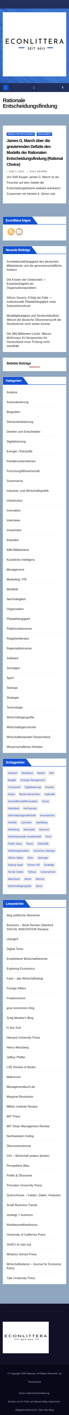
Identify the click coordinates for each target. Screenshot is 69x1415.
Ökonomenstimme (19, 1146)
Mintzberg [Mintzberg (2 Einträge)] (13, 829)
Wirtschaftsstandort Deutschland (28, 737)
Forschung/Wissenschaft (23, 471)
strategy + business (20, 1214)
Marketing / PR (17, 579)
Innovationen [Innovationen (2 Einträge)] (47, 815)
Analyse (12, 392)
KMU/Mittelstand (18, 549)
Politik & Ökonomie (19, 1175)
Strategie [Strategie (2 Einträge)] (49, 864)
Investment (14, 530)
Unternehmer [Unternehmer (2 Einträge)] (48, 871)
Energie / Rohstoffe (19, 451)
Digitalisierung (16, 441)
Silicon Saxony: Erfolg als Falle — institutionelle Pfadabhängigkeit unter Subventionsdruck (31, 301)
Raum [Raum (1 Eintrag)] (29, 843)
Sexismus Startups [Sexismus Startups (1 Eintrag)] (44, 850)
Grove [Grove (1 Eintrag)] (45, 801)
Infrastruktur (15, 500)
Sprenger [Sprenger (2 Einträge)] (43, 857)
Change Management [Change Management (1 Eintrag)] (32, 780)
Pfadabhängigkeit (18, 618)
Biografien (13, 412)
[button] (62, 87)
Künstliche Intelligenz (21, 559)
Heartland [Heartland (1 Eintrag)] (13, 808)
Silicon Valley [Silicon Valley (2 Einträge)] (15, 857)
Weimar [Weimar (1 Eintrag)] (40, 878)
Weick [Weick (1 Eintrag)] (27, 878)
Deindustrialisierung (20, 421)
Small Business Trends (22, 1205)
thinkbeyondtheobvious (22, 1224)
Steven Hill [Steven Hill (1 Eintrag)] (33, 864)
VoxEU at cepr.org (19, 1244)
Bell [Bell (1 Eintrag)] (51, 773)
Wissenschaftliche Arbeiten (25, 746)
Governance (15, 481)
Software (13, 658)
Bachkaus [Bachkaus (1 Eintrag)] (27, 773)
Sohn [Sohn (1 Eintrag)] (30, 857)
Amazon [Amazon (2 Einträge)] (12, 773)
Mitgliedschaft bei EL (26, 1409)
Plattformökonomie (19, 628)
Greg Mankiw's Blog (20, 1017)
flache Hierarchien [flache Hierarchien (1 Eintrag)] (29, 794)
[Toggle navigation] (34, 88)
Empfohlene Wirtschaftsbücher (27, 958)
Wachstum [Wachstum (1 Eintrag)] (14, 878)
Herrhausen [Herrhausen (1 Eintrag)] (30, 808)
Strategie (13, 697)
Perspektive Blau (18, 1165)
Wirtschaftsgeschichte (21, 727)
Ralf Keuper (37, 171)
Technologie (15, 707)
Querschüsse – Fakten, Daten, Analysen (34, 1195)
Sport (10, 678)
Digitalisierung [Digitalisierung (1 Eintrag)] (33, 787)
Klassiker (13, 540)
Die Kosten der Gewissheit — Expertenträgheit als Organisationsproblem (26, 283)
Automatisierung (18, 402)
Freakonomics (16, 998)
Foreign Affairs (16, 988)
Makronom (14, 1077)
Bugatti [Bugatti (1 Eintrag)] (12, 780)
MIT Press (13, 1116)
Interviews (13, 520)
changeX (13, 939)
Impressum (54, 1401)
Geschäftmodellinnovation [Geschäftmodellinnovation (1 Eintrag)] (23, 801)
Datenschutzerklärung (37, 1393)
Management (44, 134)
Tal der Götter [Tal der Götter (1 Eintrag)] (16, 871)
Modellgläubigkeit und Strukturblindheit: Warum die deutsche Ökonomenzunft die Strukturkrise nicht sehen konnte (34, 319)
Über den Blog (46, 1409)
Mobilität (12, 589)
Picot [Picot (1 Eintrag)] (48, 836)
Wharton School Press (22, 1254)
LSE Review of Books (21, 1067)
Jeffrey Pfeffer (16, 1057)
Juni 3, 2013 (16, 171)
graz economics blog (20, 1008)
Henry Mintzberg (18, 1047)
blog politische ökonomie (23, 915)
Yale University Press (21, 1278)
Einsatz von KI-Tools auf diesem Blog (27, 1401)
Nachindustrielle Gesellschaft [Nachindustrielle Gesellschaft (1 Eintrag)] (24, 836)
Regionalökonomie (19, 648)
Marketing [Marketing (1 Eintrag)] (41, 822)
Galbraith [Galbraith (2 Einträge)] (50, 794)
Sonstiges (13, 668)
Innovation (14, 510)
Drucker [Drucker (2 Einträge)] (49, 787)
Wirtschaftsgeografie (20, 717)
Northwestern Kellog (20, 1136)
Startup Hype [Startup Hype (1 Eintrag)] (15, 864)
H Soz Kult (14, 1027)
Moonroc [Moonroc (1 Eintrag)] (44, 829)
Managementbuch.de (21, 1086)
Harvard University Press (23, 1037)
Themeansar (34, 1381)
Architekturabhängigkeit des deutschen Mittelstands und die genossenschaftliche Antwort (34, 265)
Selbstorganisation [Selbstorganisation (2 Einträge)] (18, 850)
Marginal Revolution (20, 1096)
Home (22, 1393)
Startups (12, 687)
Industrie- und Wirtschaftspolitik (28, 490)
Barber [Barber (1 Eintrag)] (41, 773)
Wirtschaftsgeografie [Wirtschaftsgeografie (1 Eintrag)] (19, 886)
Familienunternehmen (21, 461)
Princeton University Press (24, 1185)
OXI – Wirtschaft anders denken (28, 1155)
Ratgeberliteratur (18, 638)
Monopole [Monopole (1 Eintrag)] (29, 829)
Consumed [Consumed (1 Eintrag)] (14, 787)
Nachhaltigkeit (16, 599)
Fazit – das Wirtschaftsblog (25, 978)
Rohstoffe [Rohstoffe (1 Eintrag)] (43, 843)
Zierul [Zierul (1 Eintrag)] (39, 886)
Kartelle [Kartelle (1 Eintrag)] (12, 822)
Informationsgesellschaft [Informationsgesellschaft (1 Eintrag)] (22, 815)
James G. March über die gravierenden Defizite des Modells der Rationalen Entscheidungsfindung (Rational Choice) (35, 152)
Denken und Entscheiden (21, 134)
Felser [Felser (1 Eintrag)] (11, 794)
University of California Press (26, 1234)
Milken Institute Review (22, 1106)
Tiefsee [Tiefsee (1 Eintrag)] (32, 871)
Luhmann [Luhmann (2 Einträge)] (26, 822)
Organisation (15, 609)
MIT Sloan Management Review (28, 1126)
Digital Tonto (15, 949)
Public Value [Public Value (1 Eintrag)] (15, 843)
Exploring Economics (21, 968)
